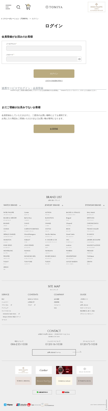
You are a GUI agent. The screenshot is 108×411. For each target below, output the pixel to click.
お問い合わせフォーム (54, 352)
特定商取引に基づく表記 (87, 311)
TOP (106, 409)
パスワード (10, 55)
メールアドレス (11, 44)
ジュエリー (5, 302)
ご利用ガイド (84, 299)
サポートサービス (85, 308)
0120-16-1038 (53, 344)
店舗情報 (56, 302)
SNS (55, 308)
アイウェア (5, 308)
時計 (3, 299)
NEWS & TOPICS (33, 299)
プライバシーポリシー (86, 314)
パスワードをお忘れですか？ (54, 80)
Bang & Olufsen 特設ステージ (12, 317)
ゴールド (4, 319)
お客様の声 (31, 302)
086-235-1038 (19, 344)
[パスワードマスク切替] (79, 59)
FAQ (81, 302)
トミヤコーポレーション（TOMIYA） (15, 19)
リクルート (57, 305)
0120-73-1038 (88, 344)
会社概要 (56, 299)
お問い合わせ (84, 305)
